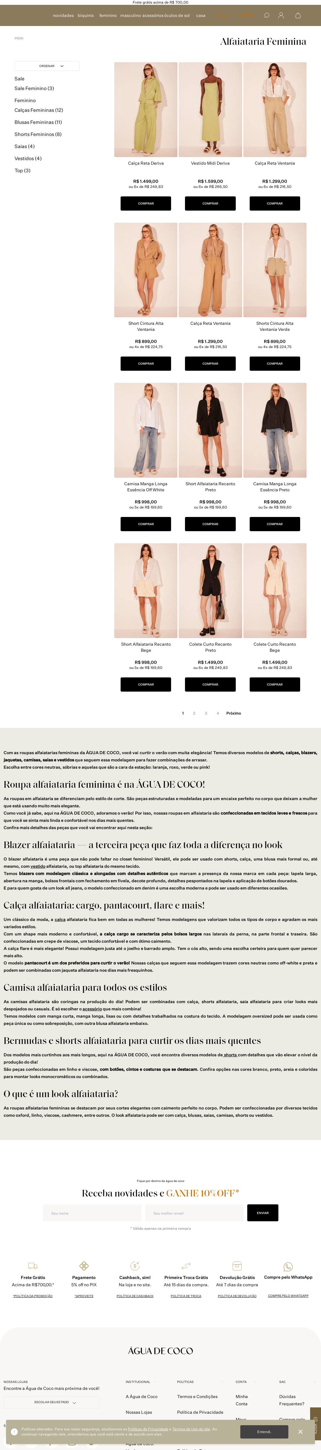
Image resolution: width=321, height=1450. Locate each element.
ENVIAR (263, 1212)
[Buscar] (266, 15)
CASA (201, 15)
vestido (38, 866)
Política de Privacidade (200, 1412)
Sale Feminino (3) (34, 96)
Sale (19, 86)
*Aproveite (84, 1296)
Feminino (25, 108)
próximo (233, 713)
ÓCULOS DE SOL (177, 15)
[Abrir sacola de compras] (298, 15)
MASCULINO (130, 15)
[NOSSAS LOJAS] (51, 1402)
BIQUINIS (86, 15)
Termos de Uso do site (191, 1429)
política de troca (186, 1296)
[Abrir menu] (281, 15)
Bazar (245, 15)
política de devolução (237, 1296)
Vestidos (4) (28, 166)
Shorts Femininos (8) (38, 142)
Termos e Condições (197, 1396)
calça (60, 919)
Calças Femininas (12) (39, 118)
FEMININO (108, 15)
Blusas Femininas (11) (38, 130)
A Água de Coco (141, 1396)
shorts (230, 1054)
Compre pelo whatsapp (288, 1295)
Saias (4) (25, 154)
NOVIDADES (63, 15)
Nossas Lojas (139, 1412)
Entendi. (264, 1431)
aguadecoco (19, 38)
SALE (223, 15)
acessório (92, 1008)
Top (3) (23, 178)
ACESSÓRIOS (153, 15)
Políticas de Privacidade (148, 1429)
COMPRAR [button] (146, 203)
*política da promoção (33, 1296)
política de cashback (135, 1296)
